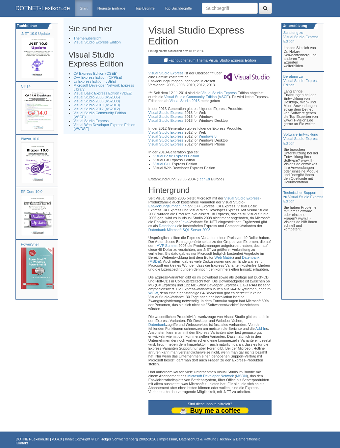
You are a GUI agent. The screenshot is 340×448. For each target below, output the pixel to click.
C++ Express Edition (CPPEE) (97, 77)
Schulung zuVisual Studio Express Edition (301, 37)
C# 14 (26, 86)
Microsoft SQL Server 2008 (188, 230)
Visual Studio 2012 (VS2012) (96, 109)
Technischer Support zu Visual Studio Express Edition (303, 197)
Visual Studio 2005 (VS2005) (96, 97)
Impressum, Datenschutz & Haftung (188, 439)
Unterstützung (294, 26)
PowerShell (30, 244)
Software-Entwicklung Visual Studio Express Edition (301, 138)
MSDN (241, 376)
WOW (153, 293)
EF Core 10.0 (31, 192)
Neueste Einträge (111, 8)
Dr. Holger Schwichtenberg (116, 439)
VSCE (224, 97)
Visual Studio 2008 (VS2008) (96, 101)
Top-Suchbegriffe (178, 8)
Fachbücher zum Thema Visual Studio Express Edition (212, 60)
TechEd (204, 179)
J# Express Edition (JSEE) (94, 81)
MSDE (154, 261)
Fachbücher (26, 26)
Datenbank (167, 226)
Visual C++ (162, 164)
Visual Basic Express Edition (176, 156)
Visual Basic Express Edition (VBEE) (102, 93)
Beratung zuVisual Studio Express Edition (301, 80)
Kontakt (22, 443)
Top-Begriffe (145, 8)
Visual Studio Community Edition (190, 97)
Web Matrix (224, 257)
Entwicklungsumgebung (167, 206)
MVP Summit (166, 246)
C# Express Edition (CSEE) (95, 73)
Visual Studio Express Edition (97, 42)
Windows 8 (208, 136)
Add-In (260, 328)
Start (84, 8)
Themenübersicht (87, 38)
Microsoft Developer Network (210, 376)
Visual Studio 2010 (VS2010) (96, 105)
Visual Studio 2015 (185, 101)
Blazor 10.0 (30, 139)
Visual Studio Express (91, 121)
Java (184, 222)
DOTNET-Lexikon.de (42, 8)
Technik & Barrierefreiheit (239, 439)
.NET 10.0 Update (35, 34)
